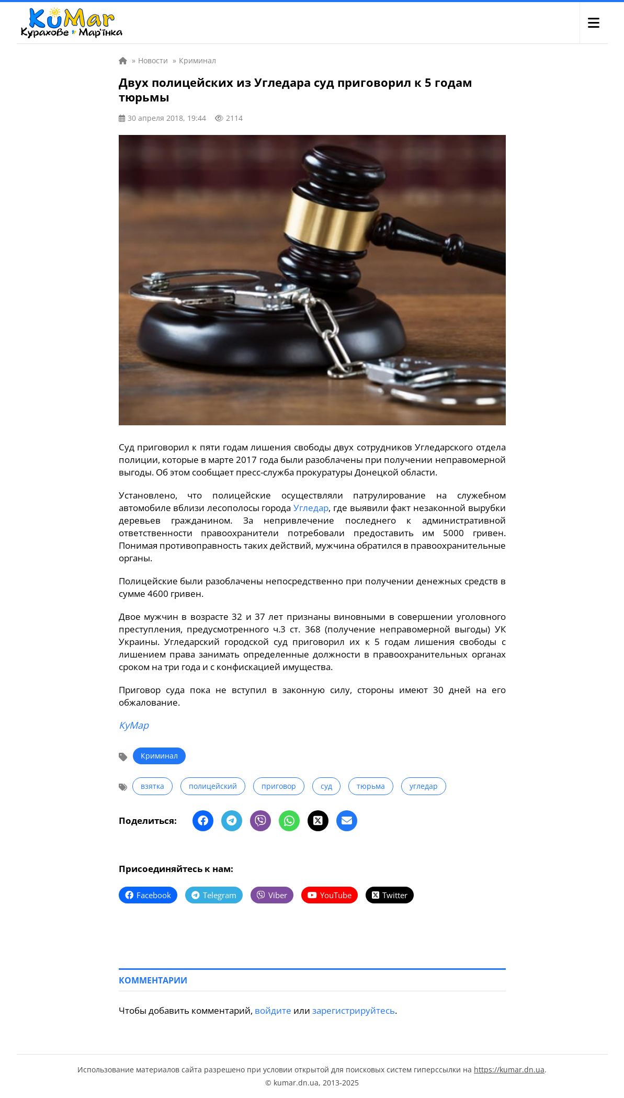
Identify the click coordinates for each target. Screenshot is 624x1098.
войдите (273, 1010)
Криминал (159, 756)
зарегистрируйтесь (353, 1010)
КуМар (134, 725)
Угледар (310, 508)
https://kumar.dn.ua (509, 1069)
